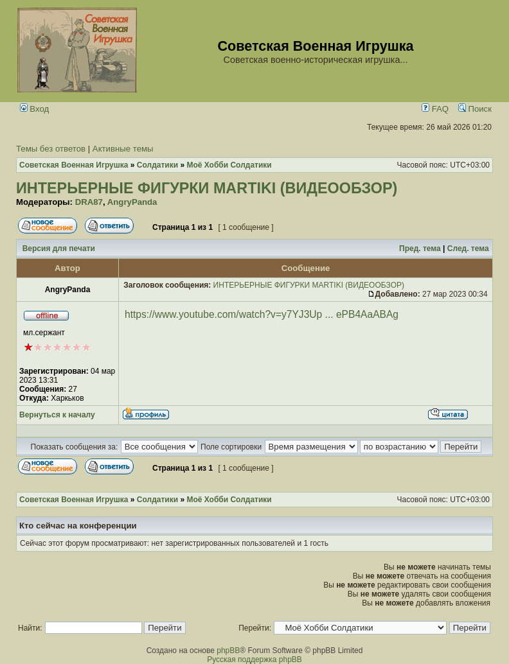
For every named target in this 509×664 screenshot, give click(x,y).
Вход (34, 109)
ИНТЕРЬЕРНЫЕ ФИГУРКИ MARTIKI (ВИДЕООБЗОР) (206, 188)
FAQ (435, 109)
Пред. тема (420, 248)
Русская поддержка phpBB (254, 659)
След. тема (468, 248)
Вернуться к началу (57, 414)
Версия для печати (58, 248)
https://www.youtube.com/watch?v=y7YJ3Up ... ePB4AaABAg (261, 314)
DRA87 (89, 202)
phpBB (228, 650)
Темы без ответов (50, 148)
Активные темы (123, 148)
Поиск (475, 109)
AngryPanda (132, 202)
